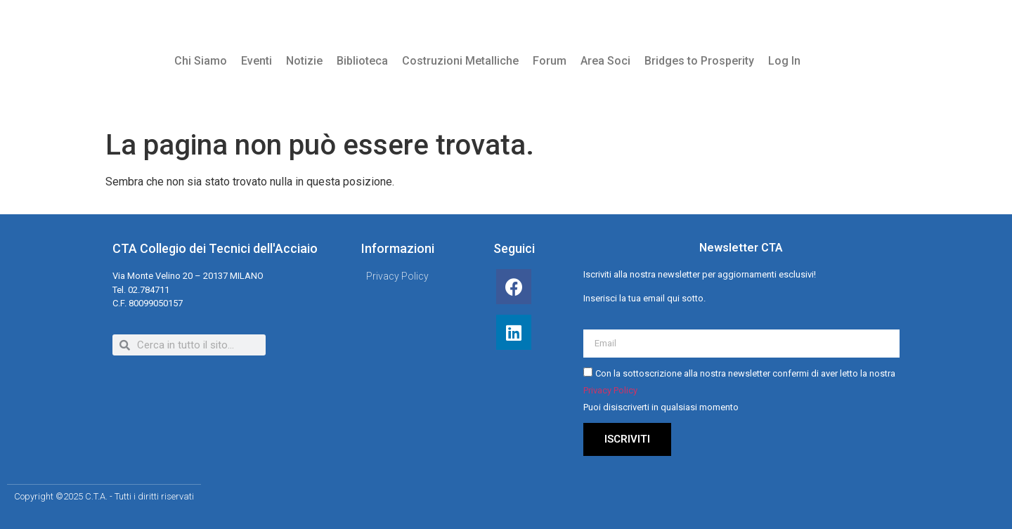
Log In (784, 60)
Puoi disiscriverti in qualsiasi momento (661, 407)
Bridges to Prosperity (699, 60)
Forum (549, 60)
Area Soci (605, 60)
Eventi (256, 60)
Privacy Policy (610, 390)
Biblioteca (362, 60)
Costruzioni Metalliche (460, 60)
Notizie (304, 60)
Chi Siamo (200, 60)
